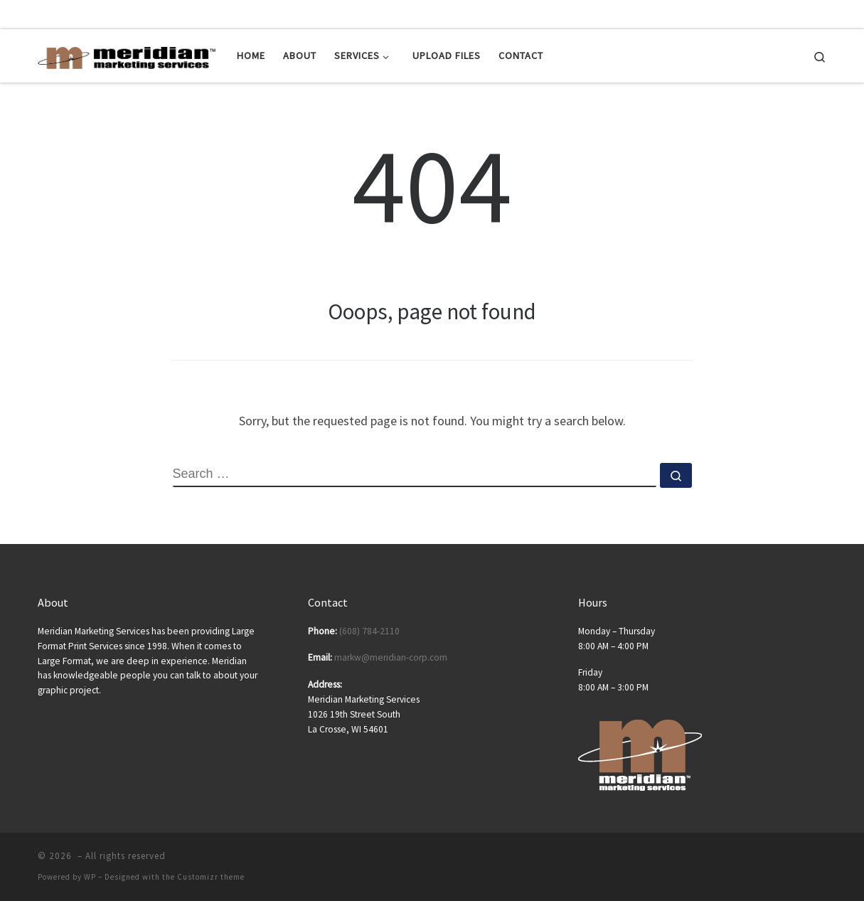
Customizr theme (211, 877)
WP (90, 877)
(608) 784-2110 (369, 631)
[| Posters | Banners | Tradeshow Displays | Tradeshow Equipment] (126, 55)
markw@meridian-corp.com (390, 657)
